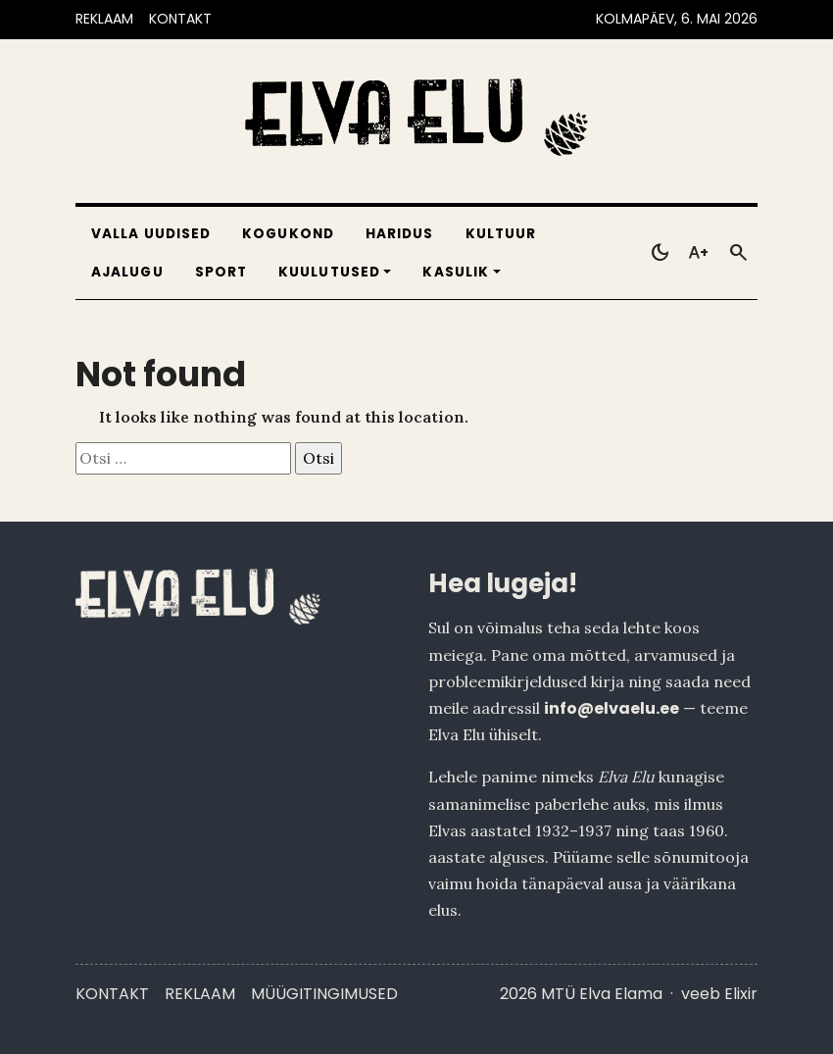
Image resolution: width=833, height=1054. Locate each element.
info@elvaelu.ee (611, 708)
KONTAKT (180, 18)
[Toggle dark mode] (659, 253)
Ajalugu (127, 272)
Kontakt (112, 993)
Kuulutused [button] (329, 272)
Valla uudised (151, 234)
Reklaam (200, 993)
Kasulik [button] (455, 272)
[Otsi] (738, 253)
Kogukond (288, 234)
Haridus (400, 234)
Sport (221, 272)
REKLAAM (104, 18)
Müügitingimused (324, 993)
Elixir (741, 993)
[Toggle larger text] (698, 253)
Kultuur (501, 234)
